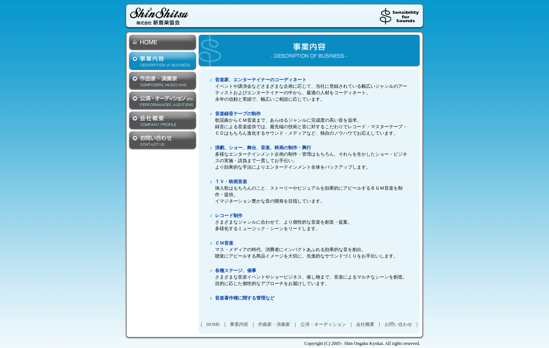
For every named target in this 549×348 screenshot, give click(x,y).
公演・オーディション (323, 324)
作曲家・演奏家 (274, 324)
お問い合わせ (398, 324)
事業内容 (239, 324)
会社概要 (365, 324)
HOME (213, 324)
